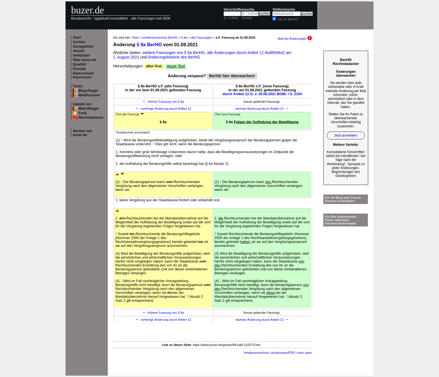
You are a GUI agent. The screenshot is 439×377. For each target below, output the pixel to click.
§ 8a (184, 37)
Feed (82, 113)
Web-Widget (88, 109)
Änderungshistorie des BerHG (174, 57)
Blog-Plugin (88, 91)
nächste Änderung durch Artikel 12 (262, 108)
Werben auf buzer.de (82, 133)
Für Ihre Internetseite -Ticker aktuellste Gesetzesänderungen (341, 220)
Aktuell (79, 51)
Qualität (79, 64)
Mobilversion (89, 95)
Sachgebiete (83, 46)
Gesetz (247, 18)
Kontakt (79, 69)
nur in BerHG (288, 19)
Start (77, 37)
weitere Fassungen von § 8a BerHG (174, 52)
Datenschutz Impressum (83, 75)
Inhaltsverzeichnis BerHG (160, 37)
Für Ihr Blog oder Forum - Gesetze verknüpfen (344, 199)
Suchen (79, 42)
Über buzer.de (84, 60)
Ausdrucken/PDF (283, 352)
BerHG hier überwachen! (232, 76)
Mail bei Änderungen (295, 38)
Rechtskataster (91, 118)
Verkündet (81, 55)
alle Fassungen (201, 37)
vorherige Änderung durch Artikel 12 (163, 108)
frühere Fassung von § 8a (163, 101)
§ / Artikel (231, 18)
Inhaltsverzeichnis (256, 352)
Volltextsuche (283, 9)
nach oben (304, 352)
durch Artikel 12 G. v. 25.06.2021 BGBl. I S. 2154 (262, 94)
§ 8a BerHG (149, 44)
